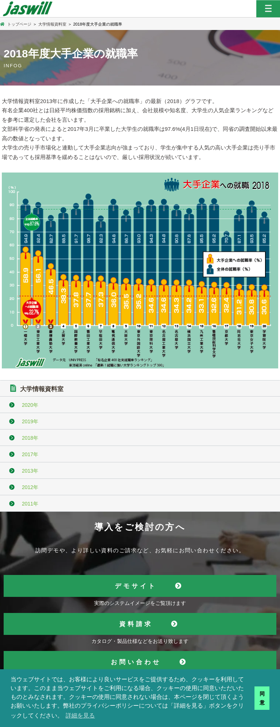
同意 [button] (262, 698)
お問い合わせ (136, 662)
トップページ (15, 24)
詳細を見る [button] (80, 715)
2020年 (30, 405)
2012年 (30, 487)
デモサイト (136, 586)
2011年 (30, 504)
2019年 (30, 421)
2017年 (30, 454)
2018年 (30, 438)
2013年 (30, 471)
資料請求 (136, 624)
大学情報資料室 (52, 24)
